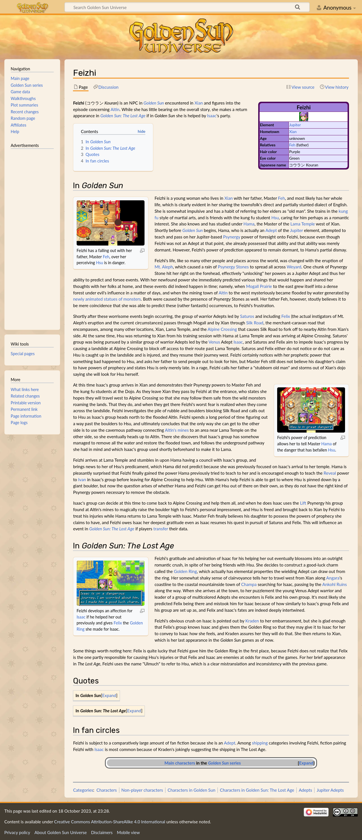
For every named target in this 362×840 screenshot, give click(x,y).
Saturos (247, 316)
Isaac (211, 115)
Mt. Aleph (163, 266)
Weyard (294, 266)
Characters (106, 790)
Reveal (330, 473)
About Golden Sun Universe (61, 832)
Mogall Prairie (259, 286)
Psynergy (231, 236)
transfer (160, 528)
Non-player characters (142, 790)
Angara (332, 577)
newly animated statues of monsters (107, 298)
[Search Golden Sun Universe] (187, 7)
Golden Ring (185, 571)
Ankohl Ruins (334, 584)
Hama (249, 223)
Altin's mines (177, 430)
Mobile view (128, 832)
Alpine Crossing (222, 329)
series (224, 762)
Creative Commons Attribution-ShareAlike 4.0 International (109, 821)
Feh (292, 144)
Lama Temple (302, 223)
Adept (271, 230)
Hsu (99, 262)
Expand (109, 695)
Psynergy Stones (233, 266)
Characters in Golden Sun (192, 790)
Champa (249, 584)
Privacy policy (17, 832)
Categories (83, 790)
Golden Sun (154, 102)
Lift (303, 502)
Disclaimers (102, 832)
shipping (260, 742)
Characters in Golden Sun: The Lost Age (257, 790)
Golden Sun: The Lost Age (122, 115)
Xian (293, 131)
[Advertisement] (32, 237)
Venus (214, 341)
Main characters (180, 762)
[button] (109, 695)
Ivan (82, 479)
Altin (115, 109)
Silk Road (254, 322)
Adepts (305, 790)
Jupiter (295, 124)
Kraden (252, 620)
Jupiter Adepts (330, 790)
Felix (285, 316)
